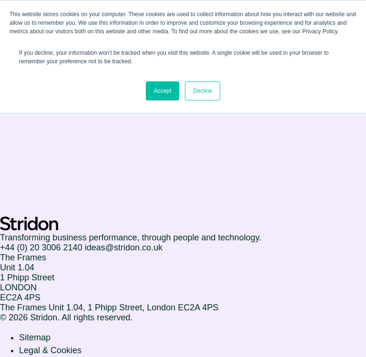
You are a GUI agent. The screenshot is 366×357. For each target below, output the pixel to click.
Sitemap (35, 337)
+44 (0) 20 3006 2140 (41, 247)
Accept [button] (163, 91)
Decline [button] (202, 91)
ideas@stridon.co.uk (124, 247)
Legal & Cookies (50, 350)
